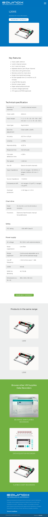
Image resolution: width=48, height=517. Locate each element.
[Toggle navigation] (45, 3)
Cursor (40, 515)
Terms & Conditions (12, 511)
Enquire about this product (19, 19)
